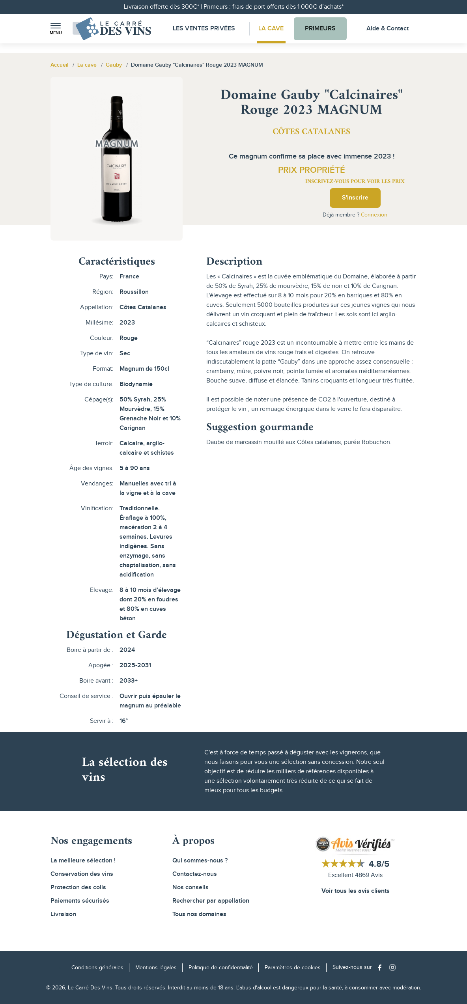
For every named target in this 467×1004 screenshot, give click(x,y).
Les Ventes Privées (202, 28)
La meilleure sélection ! (83, 860)
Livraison (63, 914)
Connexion (374, 215)
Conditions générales (97, 968)
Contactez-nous (194, 874)
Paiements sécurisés (79, 901)
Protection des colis (78, 887)
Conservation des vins (81, 874)
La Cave (271, 28)
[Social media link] (381, 967)
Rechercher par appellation (210, 901)
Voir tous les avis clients (355, 891)
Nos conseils (190, 887)
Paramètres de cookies (293, 968)
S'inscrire (355, 198)
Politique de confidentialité (221, 968)
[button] (55, 29)
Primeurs (321, 28)
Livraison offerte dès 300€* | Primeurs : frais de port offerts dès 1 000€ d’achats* (234, 7)
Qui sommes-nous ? (200, 860)
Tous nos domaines (199, 914)
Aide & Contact (387, 28)
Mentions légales (156, 968)
